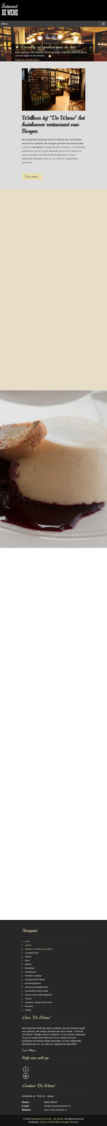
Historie (28, 945)
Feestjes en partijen (33, 976)
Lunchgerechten (32, 953)
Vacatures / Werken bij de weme (38, 949)
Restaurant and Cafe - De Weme (47, 1119)
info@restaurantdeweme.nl (57, 1106)
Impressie (29, 1006)
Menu (5, 23)
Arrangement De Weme (35, 979)
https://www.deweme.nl (55, 1110)
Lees (29, 1050)
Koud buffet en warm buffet (36, 991)
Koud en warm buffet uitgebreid (38, 995)
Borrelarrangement (33, 983)
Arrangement (30, 972)
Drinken (28, 957)
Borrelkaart (29, 968)
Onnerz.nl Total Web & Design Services (59, 1122)
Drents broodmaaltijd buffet (36, 987)
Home (27, 941)
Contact (28, 999)
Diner (27, 960)
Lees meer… (32, 177)
